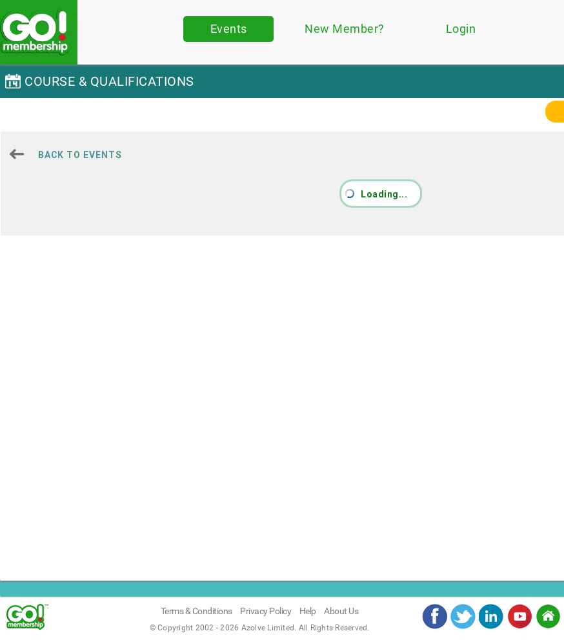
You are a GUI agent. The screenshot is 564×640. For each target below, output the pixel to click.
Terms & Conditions (196, 611)
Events (228, 28)
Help (307, 611)
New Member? (345, 28)
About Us (341, 611)
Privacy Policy (265, 611)
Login (461, 28)
